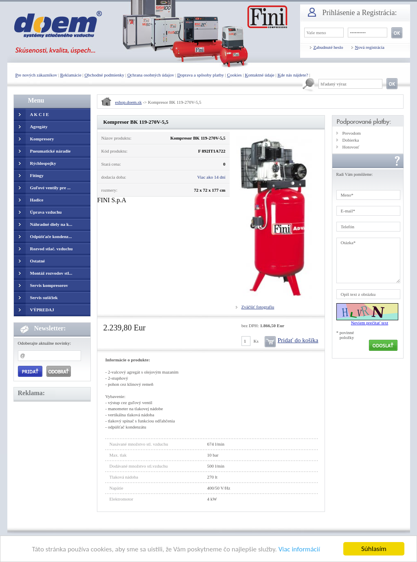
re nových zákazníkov (36, 74)
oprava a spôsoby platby (200, 74)
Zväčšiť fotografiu (257, 306)
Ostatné (37, 260)
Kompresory (42, 138)
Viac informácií (299, 549)
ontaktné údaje (259, 74)
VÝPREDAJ (42, 309)
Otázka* (368, 260)
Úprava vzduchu (46, 212)
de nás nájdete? (292, 74)
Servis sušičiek (44, 297)
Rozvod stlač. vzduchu (51, 248)
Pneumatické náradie (50, 151)
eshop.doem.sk (128, 102)
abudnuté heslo (328, 47)
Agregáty (39, 126)
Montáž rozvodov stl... (51, 273)
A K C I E (39, 114)
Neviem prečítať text (369, 322)
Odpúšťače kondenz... (51, 236)
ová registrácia (369, 47)
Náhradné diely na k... (51, 224)
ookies (234, 74)
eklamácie (70, 74)
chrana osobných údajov (150, 74)
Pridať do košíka (298, 340)
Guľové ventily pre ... (50, 187)
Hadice (37, 199)
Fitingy (37, 175)
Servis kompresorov (49, 285)
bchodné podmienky (104, 74)
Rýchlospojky (43, 163)
